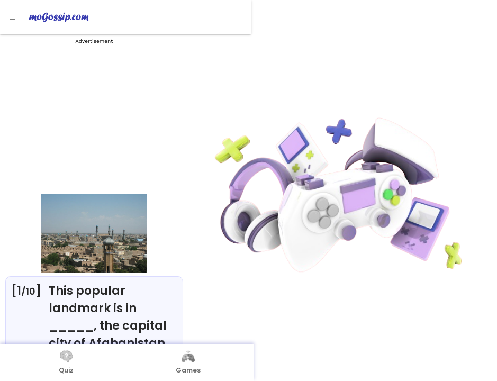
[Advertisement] (94, 116)
